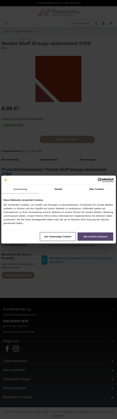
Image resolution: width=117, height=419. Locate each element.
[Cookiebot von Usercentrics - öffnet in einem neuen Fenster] (100, 180)
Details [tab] (58, 189)
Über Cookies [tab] (96, 189)
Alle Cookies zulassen (95, 236)
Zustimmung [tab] (20, 189)
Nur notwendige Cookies (57, 236)
